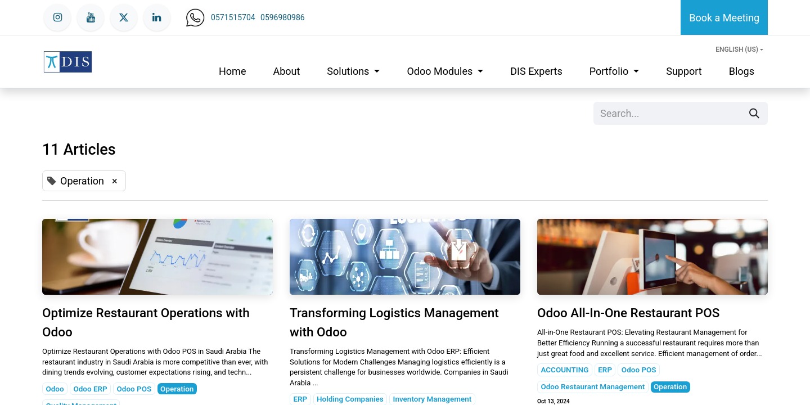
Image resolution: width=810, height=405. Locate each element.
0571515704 (233, 17)
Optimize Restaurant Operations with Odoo (146, 322)
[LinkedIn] (156, 17)
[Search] (754, 113)
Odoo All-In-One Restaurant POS (628, 312)
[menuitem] (232, 71)
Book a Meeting (724, 18)
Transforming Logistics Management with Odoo (394, 322)
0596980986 (282, 17)
